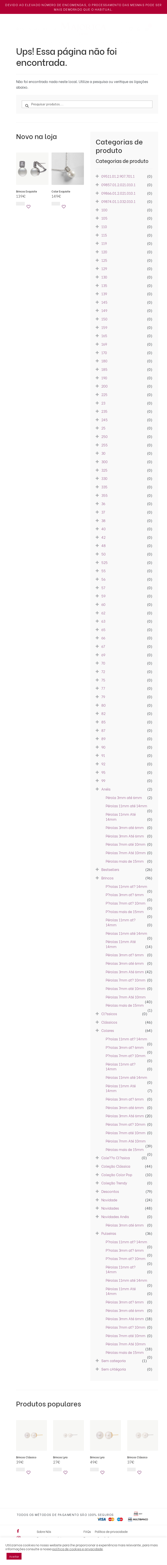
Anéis (63, 42)
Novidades (43, 42)
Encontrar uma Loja (38, 29)
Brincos (81, 42)
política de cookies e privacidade (77, 1549)
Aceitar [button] (14, 1556)
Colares (102, 42)
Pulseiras (123, 42)
